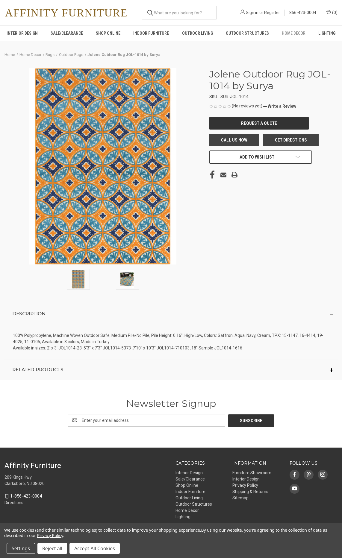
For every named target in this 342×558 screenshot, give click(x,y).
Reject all (52, 548)
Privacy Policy (245, 485)
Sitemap (240, 497)
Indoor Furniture (151, 33)
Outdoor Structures (247, 33)
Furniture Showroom (251, 472)
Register (272, 12)
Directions (13, 502)
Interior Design (22, 33)
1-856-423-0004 (26, 495)
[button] (279, 106)
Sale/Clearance (67, 33)
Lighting (326, 33)
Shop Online (108, 33)
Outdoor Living (197, 33)
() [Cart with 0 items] (332, 12)
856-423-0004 (302, 12)
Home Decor (293, 33)
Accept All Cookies (94, 548)
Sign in (252, 12)
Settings (21, 548)
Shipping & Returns (250, 491)
